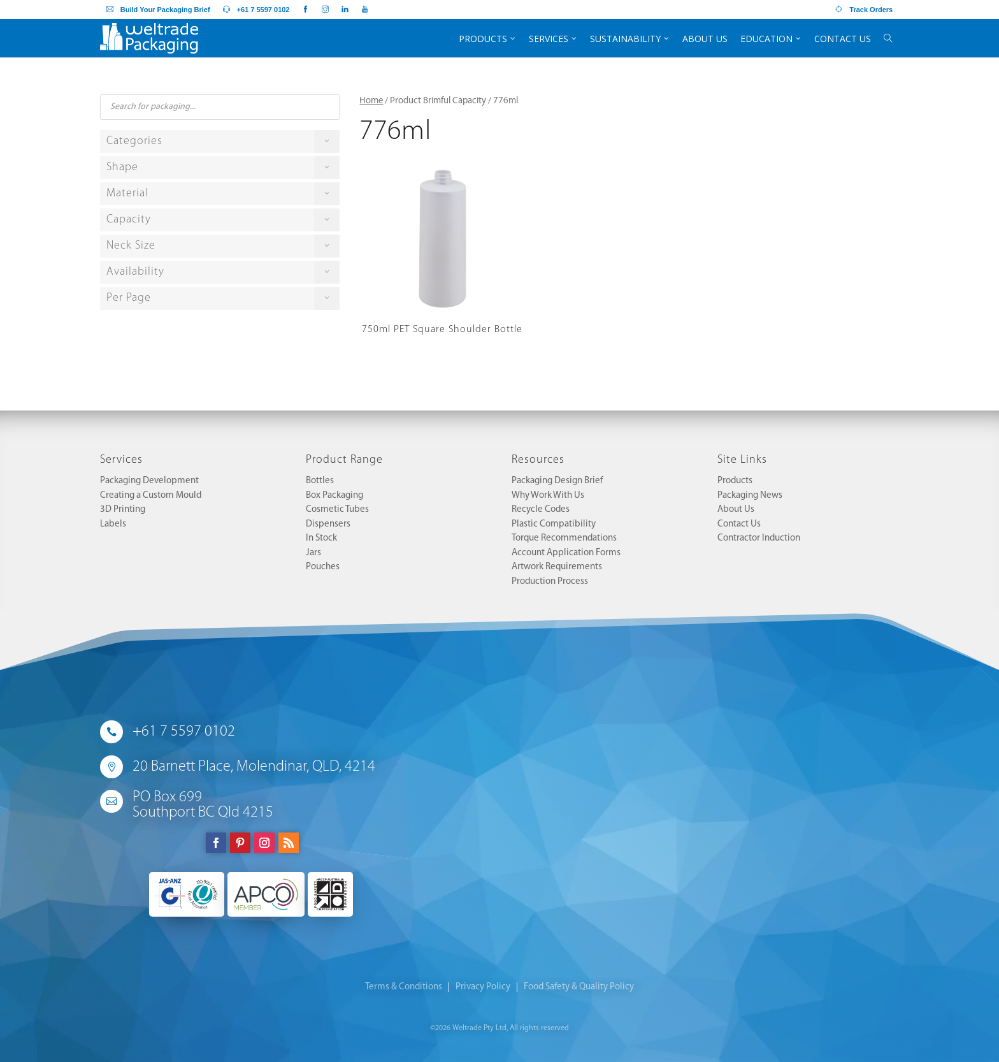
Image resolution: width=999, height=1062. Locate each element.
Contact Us (739, 524)
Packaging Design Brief (557, 481)
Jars (313, 553)
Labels (113, 524)
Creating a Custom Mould (150, 495)
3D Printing (122, 509)
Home (371, 101)
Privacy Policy (483, 987)
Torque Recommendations (564, 538)
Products (734, 481)
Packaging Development (149, 481)
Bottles (320, 481)
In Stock (321, 538)
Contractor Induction (758, 538)
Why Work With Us (548, 495)
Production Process (550, 581)
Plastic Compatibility (554, 524)
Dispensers (328, 524)
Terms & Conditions (403, 987)
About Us (735, 509)
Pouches (323, 567)
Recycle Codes (541, 509)
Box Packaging (334, 495)
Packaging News (749, 495)
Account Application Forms (566, 553)
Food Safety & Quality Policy (579, 987)
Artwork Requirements (557, 567)
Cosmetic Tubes (337, 509)
